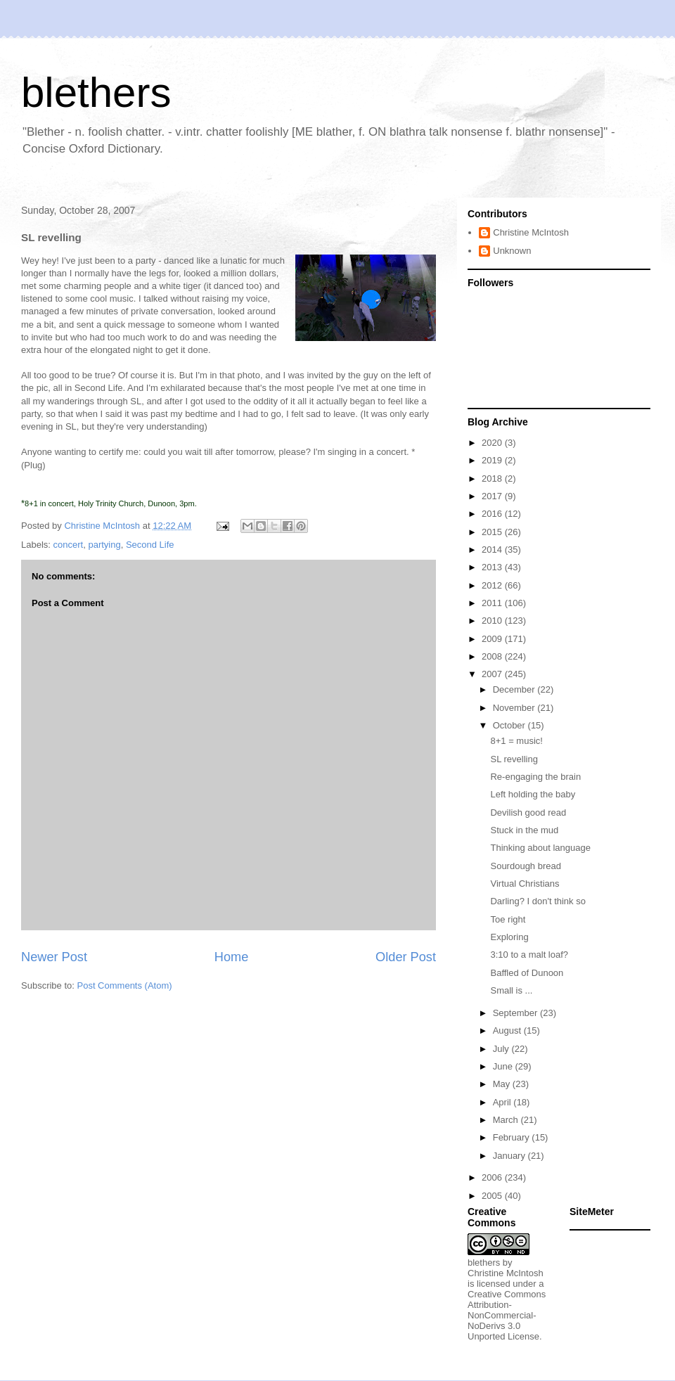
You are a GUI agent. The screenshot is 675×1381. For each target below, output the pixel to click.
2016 (493, 513)
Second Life (150, 544)
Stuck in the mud (524, 830)
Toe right (507, 919)
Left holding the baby (532, 794)
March (507, 1120)
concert (68, 544)
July (502, 1048)
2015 (493, 532)
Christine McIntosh (531, 232)
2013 (493, 567)
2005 (493, 1195)
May (503, 1084)
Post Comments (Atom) (124, 985)
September (516, 1013)
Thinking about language (540, 847)
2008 (493, 656)
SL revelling (513, 759)
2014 (493, 549)
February (512, 1137)
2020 (493, 442)
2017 (493, 496)
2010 (493, 620)
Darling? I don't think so (537, 901)
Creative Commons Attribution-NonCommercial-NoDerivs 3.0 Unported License (507, 1315)
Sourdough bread (525, 866)
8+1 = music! (516, 741)
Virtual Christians (524, 883)
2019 (493, 460)
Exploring (509, 937)
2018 (493, 478)
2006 (493, 1177)
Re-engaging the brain (535, 776)
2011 (493, 603)
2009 (493, 639)
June (504, 1066)
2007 (493, 674)
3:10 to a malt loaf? (529, 954)
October (510, 725)
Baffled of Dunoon (526, 973)
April (503, 1102)
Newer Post (54, 957)
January (510, 1155)
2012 (493, 585)
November (515, 707)
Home (231, 957)
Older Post (405, 957)
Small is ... (511, 990)
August (508, 1030)
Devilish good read (528, 812)
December (515, 689)
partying (104, 544)
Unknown (512, 250)
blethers (96, 92)
